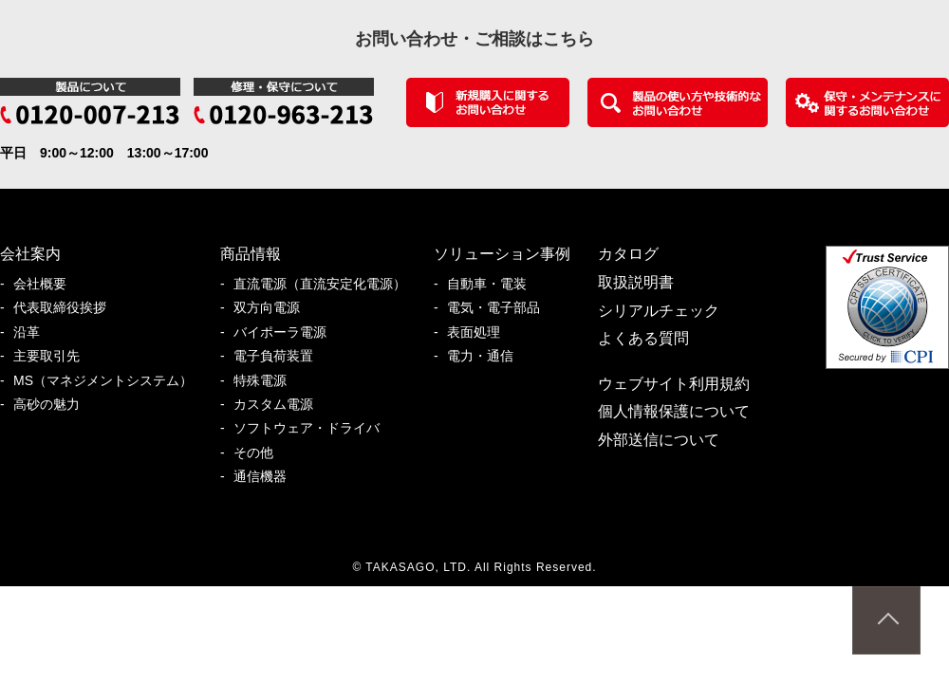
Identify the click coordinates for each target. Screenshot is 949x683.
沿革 (33, 332)
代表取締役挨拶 (66, 308)
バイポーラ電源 (286, 332)
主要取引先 (53, 356)
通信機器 (267, 477)
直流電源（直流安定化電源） (326, 284)
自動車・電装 (493, 284)
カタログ (628, 254)
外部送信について (658, 440)
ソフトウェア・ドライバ (313, 428)
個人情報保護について (674, 411)
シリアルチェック (658, 311)
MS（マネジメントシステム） (110, 381)
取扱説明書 (636, 282)
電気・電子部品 (500, 308)
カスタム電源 (280, 404)
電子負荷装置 (280, 356)
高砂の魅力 (53, 404)
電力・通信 (486, 356)
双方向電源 (273, 308)
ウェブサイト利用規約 (674, 384)
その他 (260, 453)
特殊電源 (267, 381)
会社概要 (46, 284)
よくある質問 (643, 338)
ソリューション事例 (502, 254)
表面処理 (480, 332)
